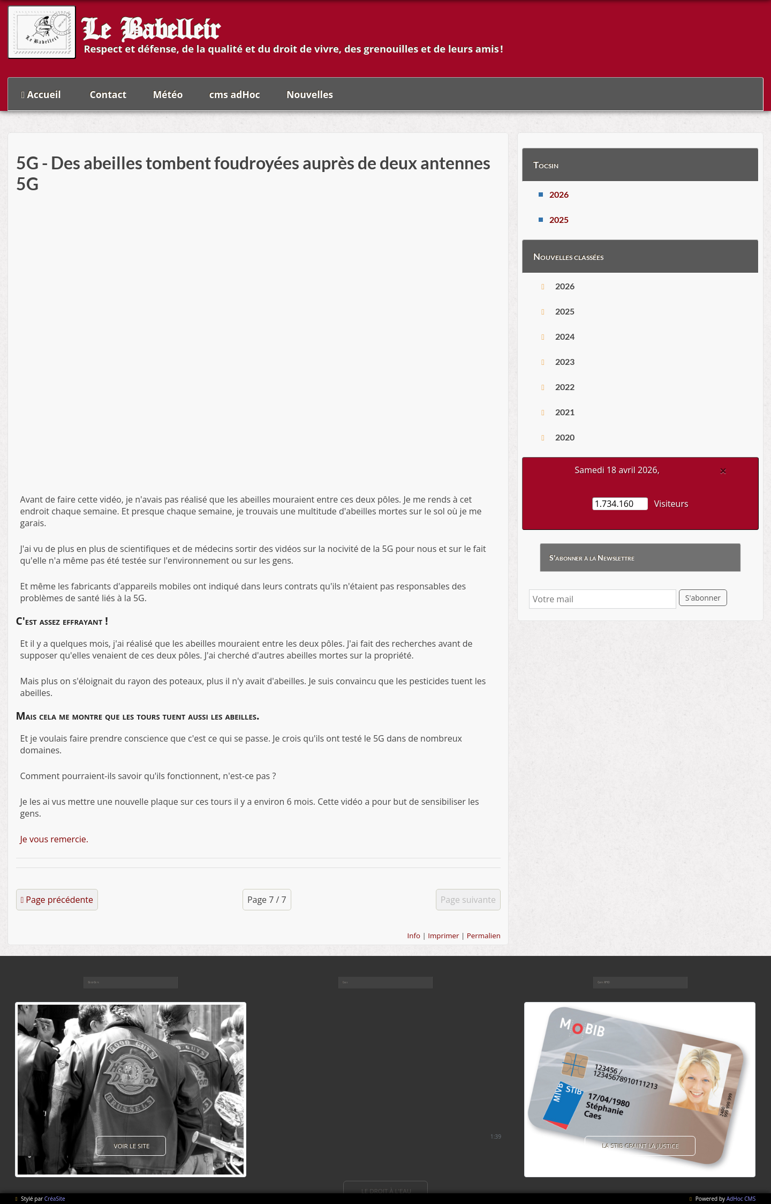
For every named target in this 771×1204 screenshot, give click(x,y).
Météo (168, 94)
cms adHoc (234, 94)
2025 (559, 219)
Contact (108, 94)
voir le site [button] (131, 1146)
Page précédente (59, 900)
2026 (559, 194)
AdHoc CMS (741, 1198)
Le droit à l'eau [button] (385, 1190)
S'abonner (703, 598)
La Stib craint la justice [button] (640, 1146)
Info (413, 935)
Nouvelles (309, 94)
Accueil (44, 94)
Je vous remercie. (54, 839)
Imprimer (443, 935)
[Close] (723, 470)
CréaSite (54, 1198)
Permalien (484, 935)
